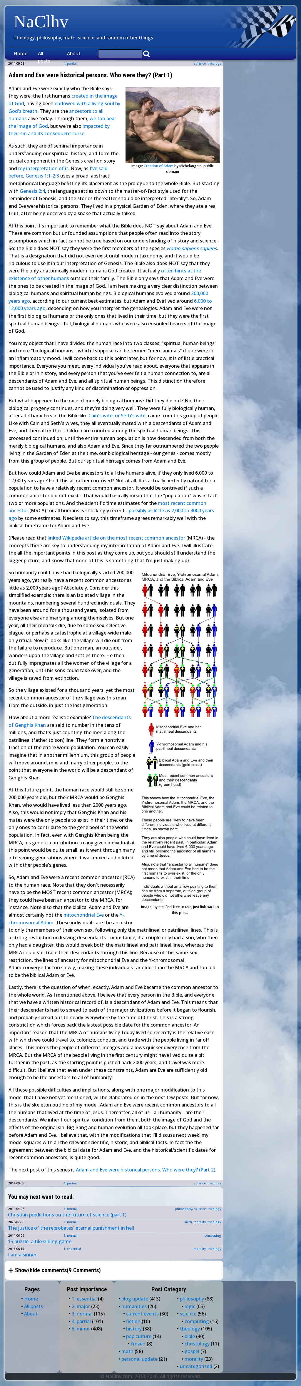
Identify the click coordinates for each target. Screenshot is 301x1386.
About (74, 53)
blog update (134, 1298)
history (134, 1328)
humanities (134, 1306)
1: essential (72, 1249)
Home (20, 53)
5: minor (81, 1328)
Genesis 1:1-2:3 (42, 176)
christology (197, 1343)
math (188, 1222)
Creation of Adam (158, 165)
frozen (138, 1343)
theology (214, 63)
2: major (81, 1306)
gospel (192, 1351)
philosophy (183, 1209)
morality (200, 1222)
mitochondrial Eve (83, 915)
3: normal (70, 1209)
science (200, 63)
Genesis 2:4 (32, 191)
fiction (133, 1321)
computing (212, 1235)
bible (190, 1336)
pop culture (138, 1336)
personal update (139, 1359)
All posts (44, 57)
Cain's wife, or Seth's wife (117, 415)
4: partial (70, 1183)
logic (190, 1306)
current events (142, 1313)
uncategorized (196, 1366)
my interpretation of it (43, 168)
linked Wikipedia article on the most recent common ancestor (116, 538)
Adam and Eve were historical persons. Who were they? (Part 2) (145, 1169)
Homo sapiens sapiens (192, 248)
